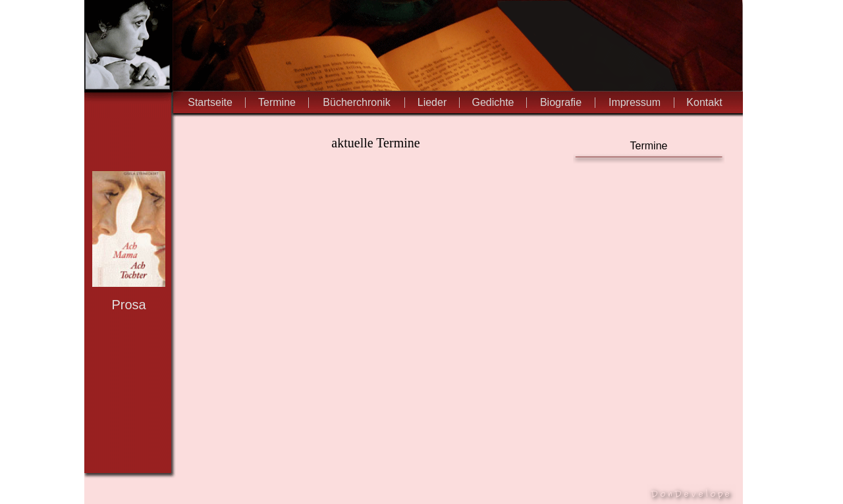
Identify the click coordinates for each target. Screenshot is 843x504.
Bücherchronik (356, 102)
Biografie (561, 102)
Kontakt (704, 102)
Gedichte (493, 102)
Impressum (635, 102)
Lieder (432, 102)
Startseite (210, 102)
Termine (277, 102)
